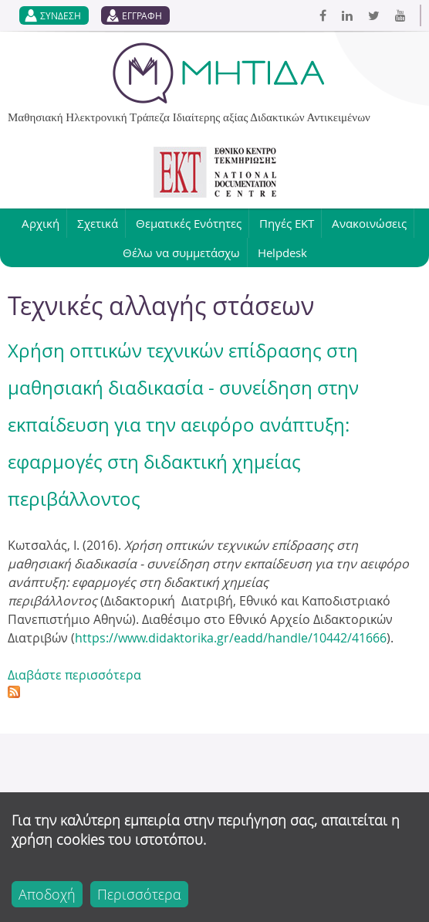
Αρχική (40, 223)
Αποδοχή (47, 894)
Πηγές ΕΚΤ (286, 223)
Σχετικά (97, 223)
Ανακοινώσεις (369, 223)
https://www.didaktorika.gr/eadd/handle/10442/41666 (231, 637)
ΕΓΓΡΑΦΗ (142, 15)
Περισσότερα (139, 894)
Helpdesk (282, 252)
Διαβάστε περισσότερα (74, 674)
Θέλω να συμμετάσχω (181, 252)
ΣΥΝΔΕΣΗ (60, 15)
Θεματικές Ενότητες (189, 223)
